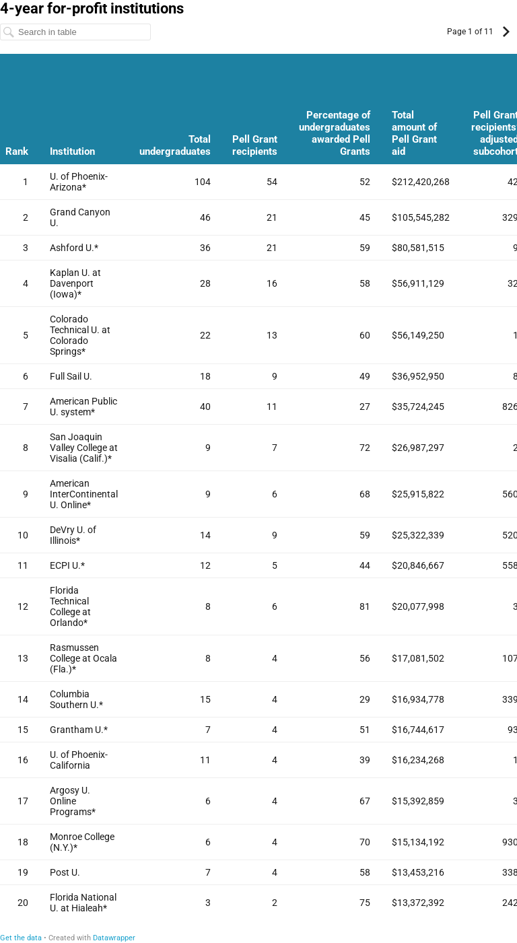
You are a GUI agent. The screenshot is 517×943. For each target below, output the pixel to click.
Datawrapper (114, 938)
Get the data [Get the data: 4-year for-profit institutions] (21, 938)
